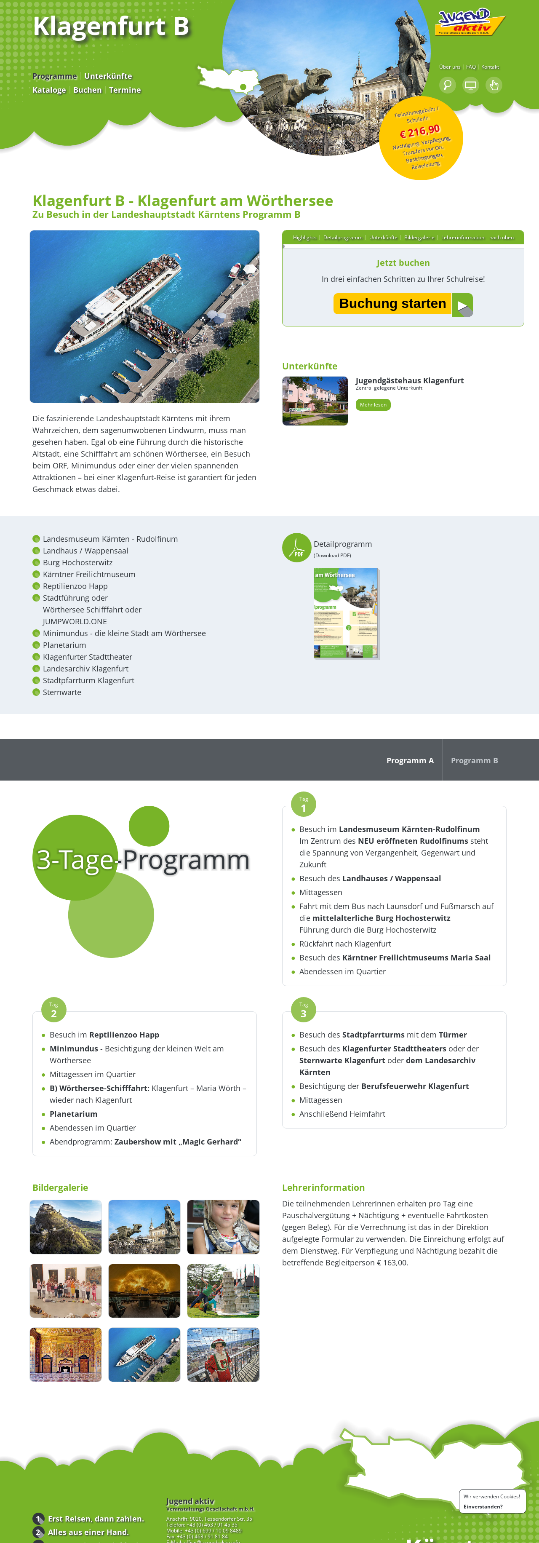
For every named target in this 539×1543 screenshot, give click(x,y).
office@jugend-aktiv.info (188, 1507)
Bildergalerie (425, 229)
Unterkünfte (84, 85)
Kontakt (514, 77)
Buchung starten (398, 297)
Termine (101, 99)
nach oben (508, 229)
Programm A (434, 765)
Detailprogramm (348, 229)
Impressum (494, 1535)
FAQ (495, 77)
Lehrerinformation (468, 229)
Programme (30, 85)
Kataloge (25, 99)
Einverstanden (482, 1506)
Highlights (310, 229)
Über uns (474, 77)
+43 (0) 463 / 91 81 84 (178, 1502)
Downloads (78, 1535)
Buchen (63, 99)
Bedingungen (459, 1535)
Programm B (498, 765)
